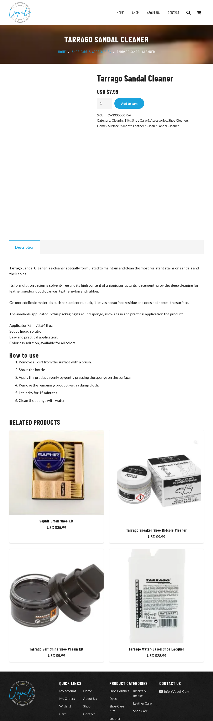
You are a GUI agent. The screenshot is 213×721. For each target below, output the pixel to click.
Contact (89, 688)
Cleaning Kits (121, 120)
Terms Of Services (106, 712)
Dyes (113, 673)
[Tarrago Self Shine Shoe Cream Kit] (56, 571)
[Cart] (199, 12)
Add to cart (129, 103)
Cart (62, 688)
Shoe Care (140, 686)
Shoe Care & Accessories (91, 51)
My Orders (67, 673)
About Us (90, 673)
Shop (86, 681)
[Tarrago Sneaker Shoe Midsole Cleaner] (156, 452)
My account (67, 666)
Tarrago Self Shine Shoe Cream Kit (56, 623)
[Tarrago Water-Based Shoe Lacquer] (156, 571)
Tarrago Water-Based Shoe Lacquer (156, 623)
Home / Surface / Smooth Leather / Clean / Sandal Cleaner (138, 126)
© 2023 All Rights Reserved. (29, 712)
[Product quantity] (104, 103)
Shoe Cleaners (178, 120)
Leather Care (142, 678)
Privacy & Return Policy (71, 712)
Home (62, 51)
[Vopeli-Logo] (20, 12)
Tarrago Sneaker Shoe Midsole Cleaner (156, 504)
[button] (188, 12)
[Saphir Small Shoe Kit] (56, 447)
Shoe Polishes (119, 666)
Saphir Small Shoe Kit (56, 495)
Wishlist (65, 681)
